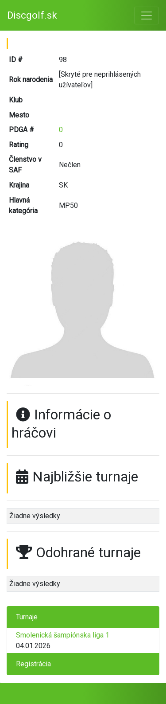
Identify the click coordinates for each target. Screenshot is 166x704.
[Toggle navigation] (146, 15)
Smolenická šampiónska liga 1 (62, 635)
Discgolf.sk (32, 15)
